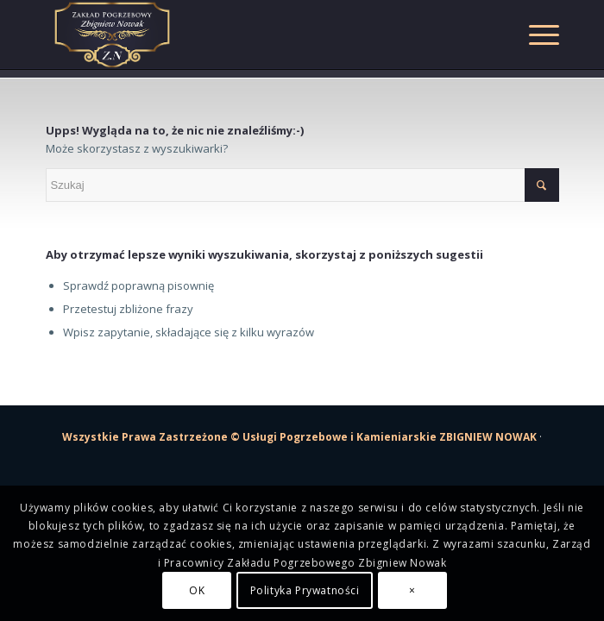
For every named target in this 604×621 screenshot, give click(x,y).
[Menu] (535, 34)
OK (196, 590)
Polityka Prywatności (305, 590)
